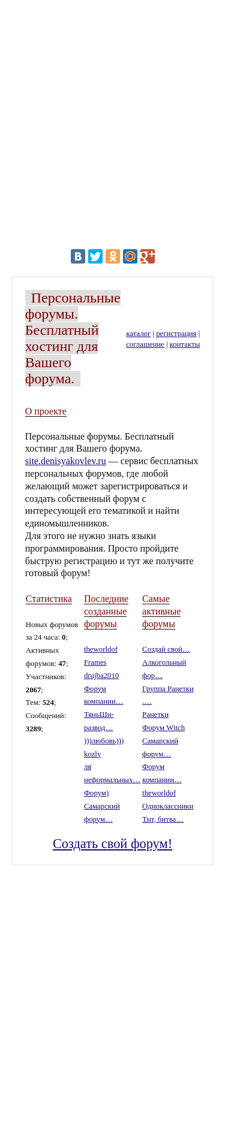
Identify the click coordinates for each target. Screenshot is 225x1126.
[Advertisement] (112, 123)
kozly (92, 754)
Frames (95, 662)
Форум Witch (163, 728)
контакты (185, 344)
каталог (138, 333)
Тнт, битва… (163, 819)
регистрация (176, 333)
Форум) (96, 793)
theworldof (101, 649)
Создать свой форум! (112, 843)
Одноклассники (167, 806)
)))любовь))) (104, 741)
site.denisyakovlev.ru (65, 461)
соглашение (145, 344)
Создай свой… (166, 649)
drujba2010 (101, 675)
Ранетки (155, 714)
